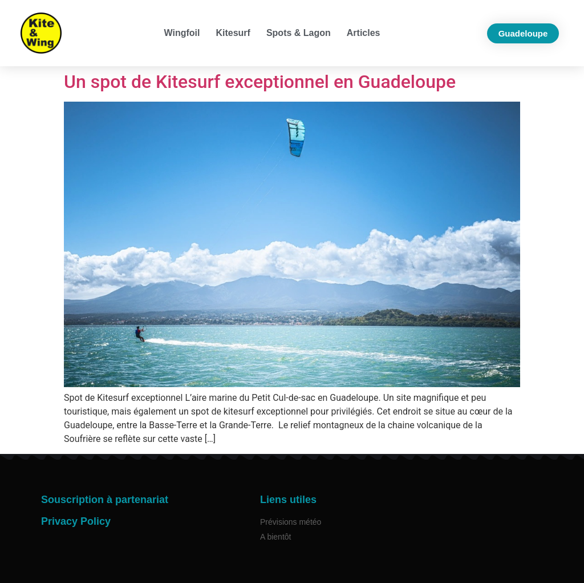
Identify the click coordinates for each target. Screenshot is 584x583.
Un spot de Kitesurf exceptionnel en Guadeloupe (260, 82)
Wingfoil (182, 33)
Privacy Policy (76, 521)
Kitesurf (233, 33)
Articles (363, 33)
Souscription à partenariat (104, 499)
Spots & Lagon (298, 33)
